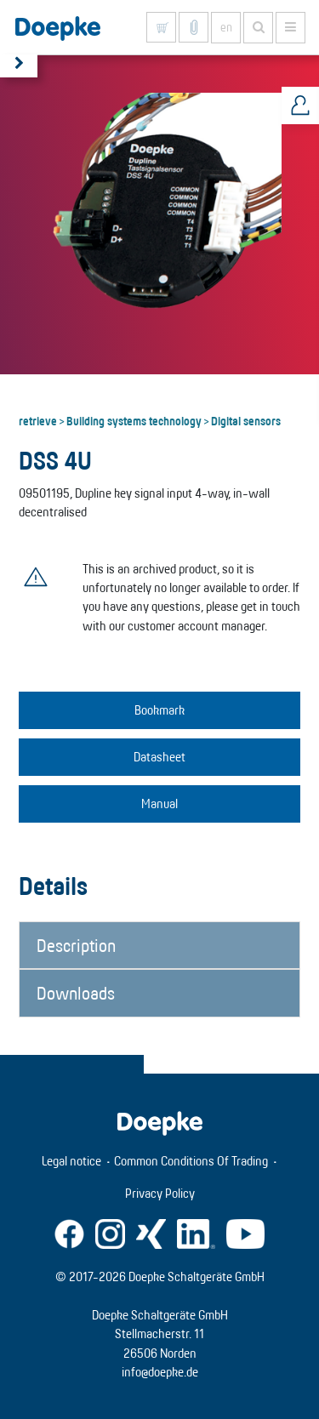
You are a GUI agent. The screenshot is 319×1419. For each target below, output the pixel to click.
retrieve (38, 420)
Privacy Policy (160, 1193)
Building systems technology (134, 420)
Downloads (76, 993)
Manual (159, 803)
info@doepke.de (160, 1372)
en (226, 27)
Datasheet (159, 757)
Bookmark (159, 710)
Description (76, 945)
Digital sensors (246, 420)
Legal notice (71, 1161)
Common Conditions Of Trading (191, 1161)
